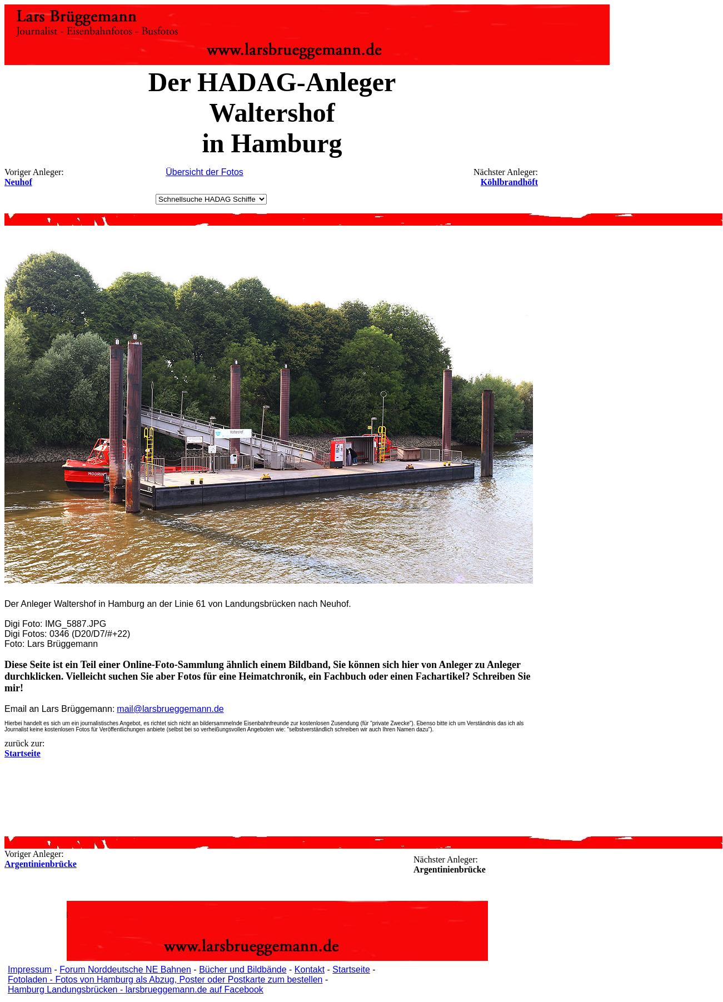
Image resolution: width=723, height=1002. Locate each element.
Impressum (30, 969)
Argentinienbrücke (40, 864)
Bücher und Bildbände (242, 969)
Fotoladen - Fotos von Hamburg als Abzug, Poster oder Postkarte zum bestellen (165, 979)
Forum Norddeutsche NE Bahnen (125, 969)
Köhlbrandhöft (509, 182)
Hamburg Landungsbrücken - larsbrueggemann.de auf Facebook (135, 989)
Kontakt (310, 969)
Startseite (351, 969)
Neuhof (18, 182)
